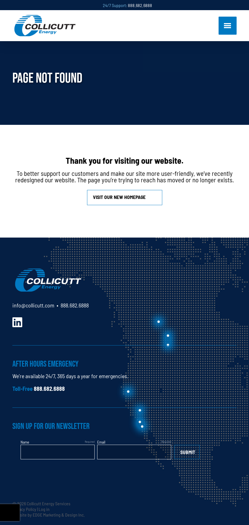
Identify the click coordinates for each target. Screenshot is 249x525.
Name (25, 441)
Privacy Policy (24, 509)
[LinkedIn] (17, 321)
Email (101, 441)
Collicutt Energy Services (48, 503)
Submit (187, 452)
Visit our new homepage (119, 197)
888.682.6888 (140, 5)
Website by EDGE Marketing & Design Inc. (48, 514)
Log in (44, 509)
